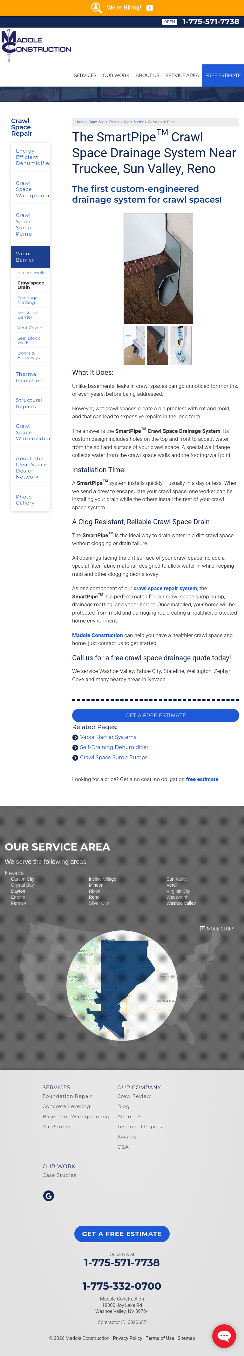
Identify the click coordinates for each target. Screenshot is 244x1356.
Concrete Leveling (66, 1106)
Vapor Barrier (25, 257)
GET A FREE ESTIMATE (155, 715)
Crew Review (134, 1096)
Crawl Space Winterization (33, 432)
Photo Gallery (25, 500)
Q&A (123, 1147)
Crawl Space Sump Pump (24, 224)
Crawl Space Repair (21, 127)
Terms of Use (160, 1338)
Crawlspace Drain (30, 285)
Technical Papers (139, 1127)
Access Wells (31, 272)
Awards (127, 1137)
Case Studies (60, 1175)
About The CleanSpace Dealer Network (31, 467)
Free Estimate (223, 75)
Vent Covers (30, 327)
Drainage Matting (27, 300)
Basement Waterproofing (76, 1116)
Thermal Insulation (29, 377)
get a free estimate (122, 1234)
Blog (123, 1106)
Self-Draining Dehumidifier (114, 747)
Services (85, 75)
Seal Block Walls (28, 340)
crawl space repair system (165, 588)
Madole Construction (97, 635)
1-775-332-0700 (122, 1286)
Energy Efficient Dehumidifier (33, 157)
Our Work (116, 75)
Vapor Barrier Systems (108, 737)
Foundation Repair (67, 1096)
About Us (147, 75)
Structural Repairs (29, 403)
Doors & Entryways (28, 355)
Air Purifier (57, 1127)
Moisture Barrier (27, 315)
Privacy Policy (127, 1338)
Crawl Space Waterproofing (33, 189)
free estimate (202, 779)
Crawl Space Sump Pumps (113, 757)
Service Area (182, 75)
